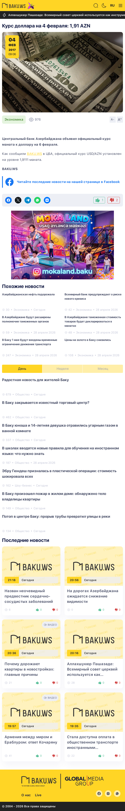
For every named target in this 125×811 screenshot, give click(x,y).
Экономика (14, 119)
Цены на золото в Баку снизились (88, 340)
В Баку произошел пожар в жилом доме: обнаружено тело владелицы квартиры (54, 496)
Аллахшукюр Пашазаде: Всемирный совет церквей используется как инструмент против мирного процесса (92, 674)
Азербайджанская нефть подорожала (28, 294)
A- (113, 119)
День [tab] (22, 369)
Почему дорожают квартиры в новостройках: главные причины (29, 669)
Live (38, 795)
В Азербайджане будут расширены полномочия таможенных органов (26, 319)
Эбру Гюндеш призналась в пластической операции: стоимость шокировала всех (59, 474)
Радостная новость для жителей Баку (35, 380)
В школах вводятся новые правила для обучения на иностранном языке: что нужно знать (60, 451)
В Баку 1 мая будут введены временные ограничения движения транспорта (29, 342)
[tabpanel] (62, 455)
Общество (22, 394)
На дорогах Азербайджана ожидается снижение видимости (92, 596)
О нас (26, 795)
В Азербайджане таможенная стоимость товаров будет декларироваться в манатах (93, 321)
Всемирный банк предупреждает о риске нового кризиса (93, 296)
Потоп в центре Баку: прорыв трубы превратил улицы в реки (56, 516)
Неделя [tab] (63, 369)
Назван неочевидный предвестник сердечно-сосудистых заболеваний (29, 596)
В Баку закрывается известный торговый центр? (45, 402)
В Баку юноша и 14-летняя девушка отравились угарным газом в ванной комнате (60, 428)
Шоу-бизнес (23, 485)
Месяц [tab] (103, 369)
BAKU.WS (34, 154)
